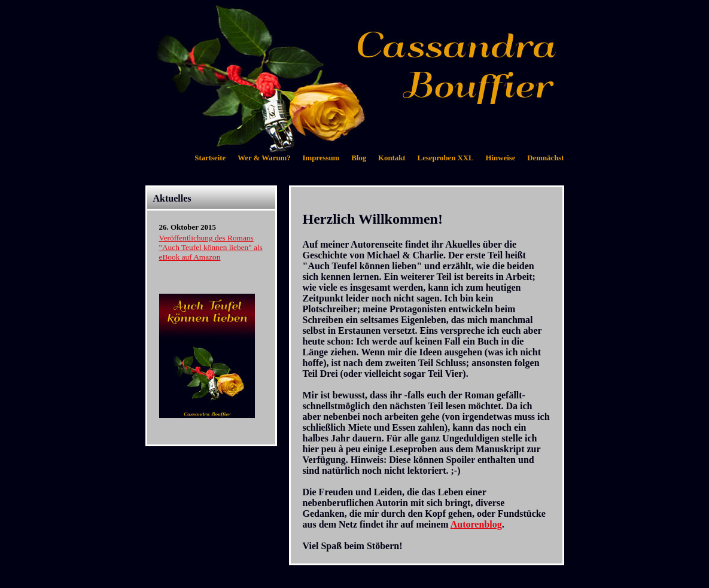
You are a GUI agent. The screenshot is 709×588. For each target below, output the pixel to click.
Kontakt (392, 158)
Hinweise (501, 158)
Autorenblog (476, 524)
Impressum (321, 158)
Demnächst (545, 158)
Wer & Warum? (264, 158)
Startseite (210, 158)
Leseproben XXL (446, 158)
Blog (358, 158)
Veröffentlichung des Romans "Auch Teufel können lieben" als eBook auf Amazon (211, 247)
